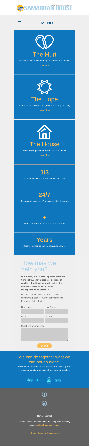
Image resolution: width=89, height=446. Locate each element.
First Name (26, 307)
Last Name (50, 307)
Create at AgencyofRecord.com (44, 433)
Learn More (44, 65)
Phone (48, 316)
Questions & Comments (32, 326)
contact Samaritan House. (47, 425)
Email (23, 316)
